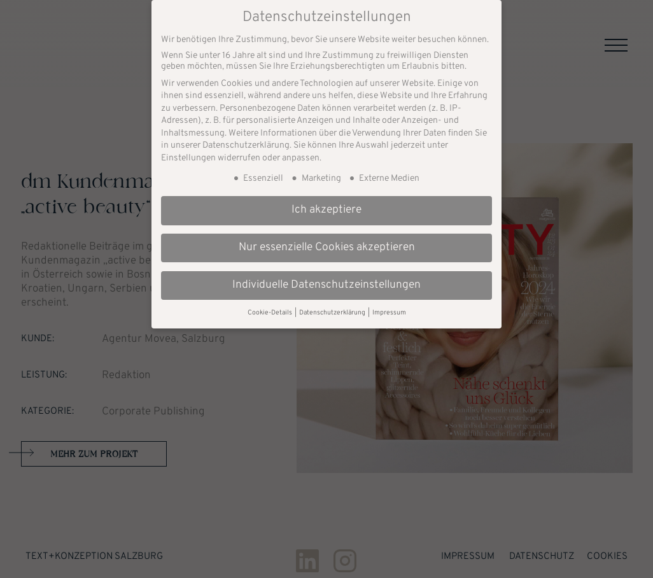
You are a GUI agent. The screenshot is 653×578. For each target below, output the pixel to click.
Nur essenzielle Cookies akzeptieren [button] (327, 239)
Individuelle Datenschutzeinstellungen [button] (326, 277)
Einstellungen (188, 149)
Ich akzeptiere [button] (326, 202)
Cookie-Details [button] (270, 304)
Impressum (389, 304)
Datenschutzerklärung (246, 137)
